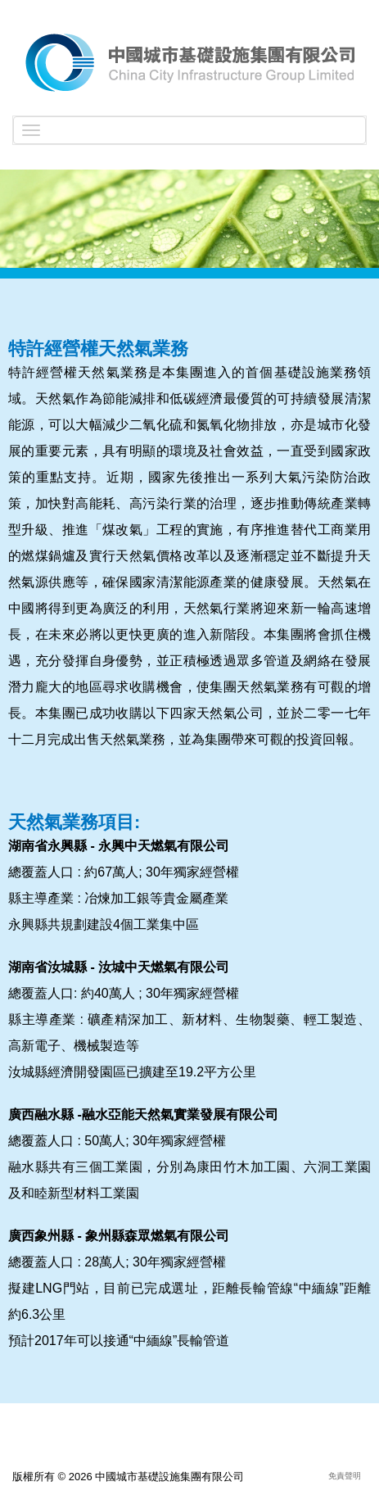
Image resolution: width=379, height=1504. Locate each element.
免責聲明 (344, 1475)
